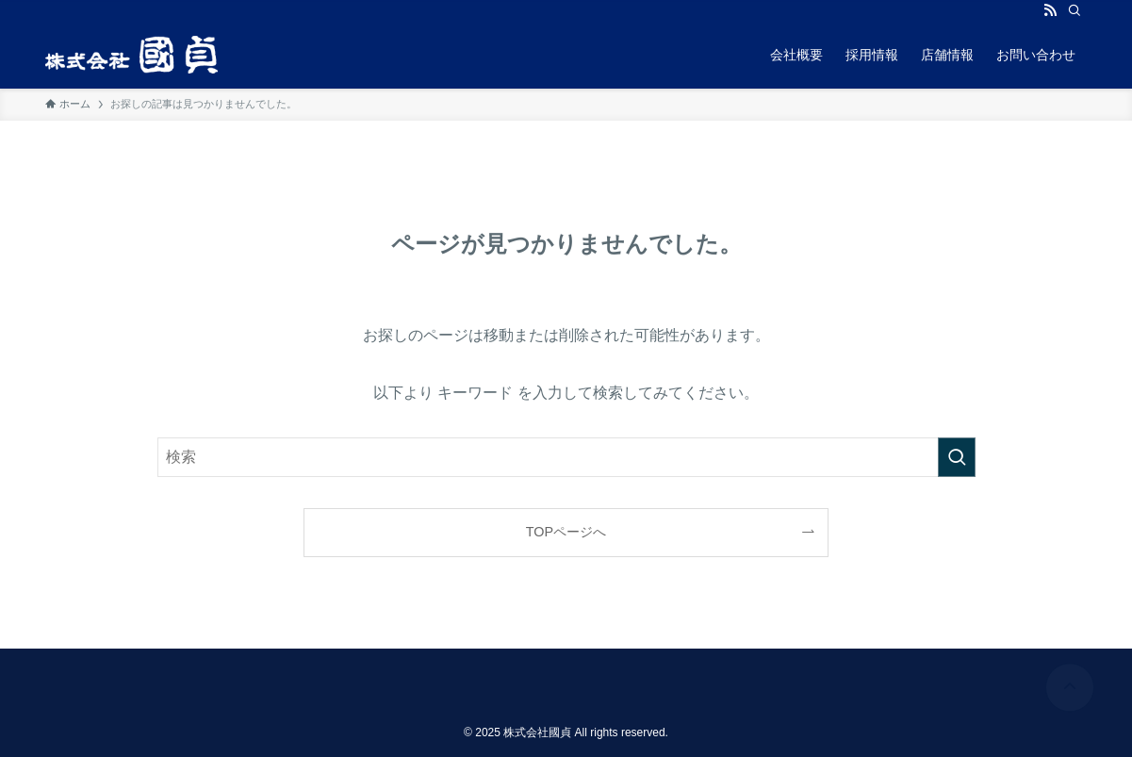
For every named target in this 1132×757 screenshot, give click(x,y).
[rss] (1050, 10)
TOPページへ (566, 531)
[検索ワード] (566, 457)
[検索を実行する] (957, 457)
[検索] (1074, 10)
